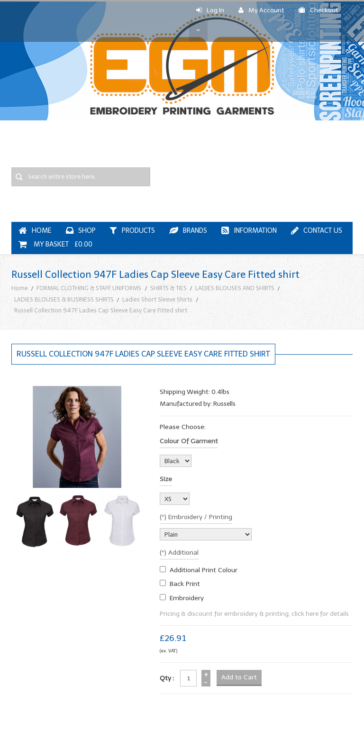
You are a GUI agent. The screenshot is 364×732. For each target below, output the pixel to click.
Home (19, 288)
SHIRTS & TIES (168, 288)
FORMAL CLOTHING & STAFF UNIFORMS (88, 288)
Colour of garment (189, 441)
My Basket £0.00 (55, 244)
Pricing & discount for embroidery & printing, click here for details (254, 614)
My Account (261, 10)
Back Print (185, 584)
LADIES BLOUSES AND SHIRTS (234, 288)
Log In (210, 10)
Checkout (318, 10)
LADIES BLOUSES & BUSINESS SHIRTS (64, 299)
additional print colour (203, 570)
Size (166, 479)
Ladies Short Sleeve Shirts (157, 299)
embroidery (187, 598)
